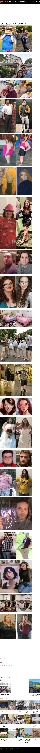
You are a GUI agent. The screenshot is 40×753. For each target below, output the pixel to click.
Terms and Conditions (8, 749)
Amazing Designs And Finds (20, 711)
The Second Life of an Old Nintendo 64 (4, 711)
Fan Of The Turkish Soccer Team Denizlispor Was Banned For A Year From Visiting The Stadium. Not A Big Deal (28, 741)
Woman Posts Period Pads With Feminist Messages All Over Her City (36, 726)
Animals (11, 1)
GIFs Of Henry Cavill (11, 710)
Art (16, 1)
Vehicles (37, 1)
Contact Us (2, 749)
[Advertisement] (20, 13)
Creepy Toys (28, 724)
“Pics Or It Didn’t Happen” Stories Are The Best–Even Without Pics (3, 726)
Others (32, 1)
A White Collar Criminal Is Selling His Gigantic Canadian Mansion (36, 712)
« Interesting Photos (4, 694)
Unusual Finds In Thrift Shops (36, 739)
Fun (27, 1)
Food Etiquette (11, 738)
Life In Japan (12, 724)
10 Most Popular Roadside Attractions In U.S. (35, 695)
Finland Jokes (20, 724)
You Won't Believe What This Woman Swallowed (28, 711)
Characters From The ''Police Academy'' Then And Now (20, 739)
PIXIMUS (4, 1)
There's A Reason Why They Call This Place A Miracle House (3, 740)
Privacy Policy (15, 749)
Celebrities (21, 1)
